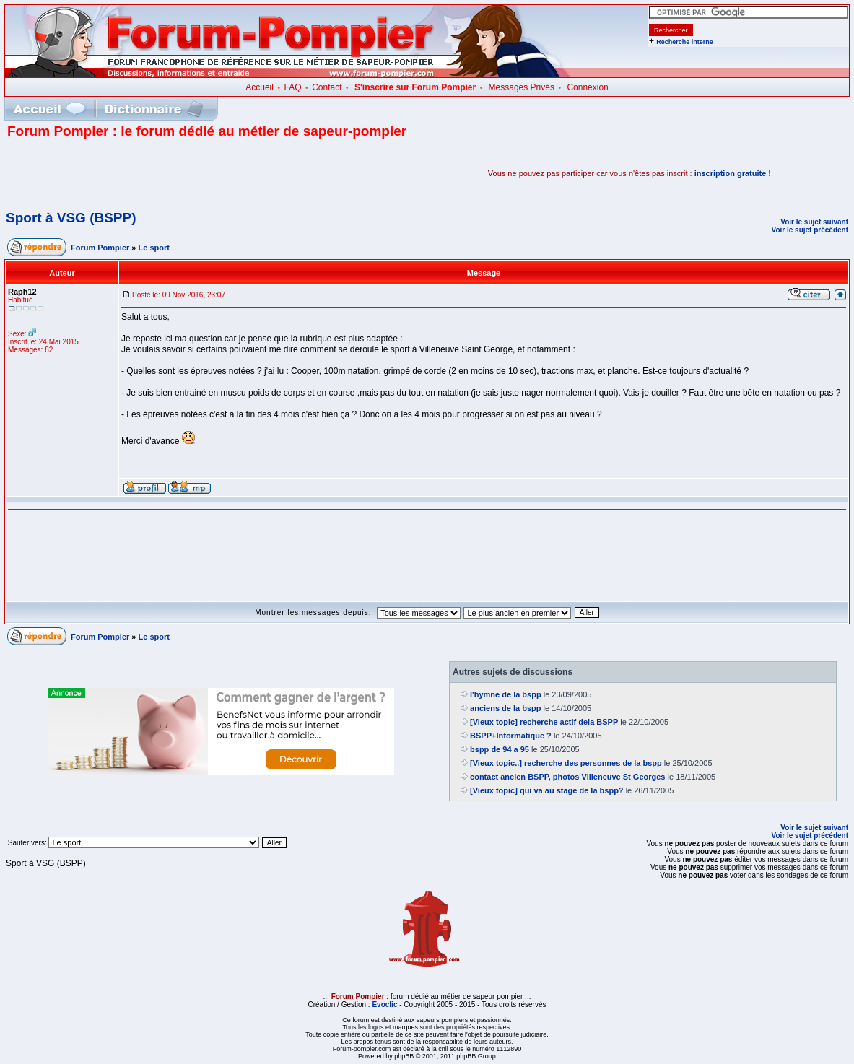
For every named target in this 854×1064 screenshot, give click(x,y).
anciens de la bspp (505, 708)
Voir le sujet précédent (809, 230)
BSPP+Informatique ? (511, 735)
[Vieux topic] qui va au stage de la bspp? (547, 790)
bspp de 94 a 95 (499, 749)
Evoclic (384, 1004)
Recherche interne (684, 41)
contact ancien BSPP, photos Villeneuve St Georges (567, 776)
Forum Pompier (100, 247)
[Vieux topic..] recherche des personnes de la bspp (566, 763)
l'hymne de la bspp (505, 694)
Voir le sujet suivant (814, 222)
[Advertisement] (176, 173)
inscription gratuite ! (732, 173)
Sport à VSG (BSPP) (71, 217)
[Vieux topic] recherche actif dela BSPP (544, 722)
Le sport (154, 247)
